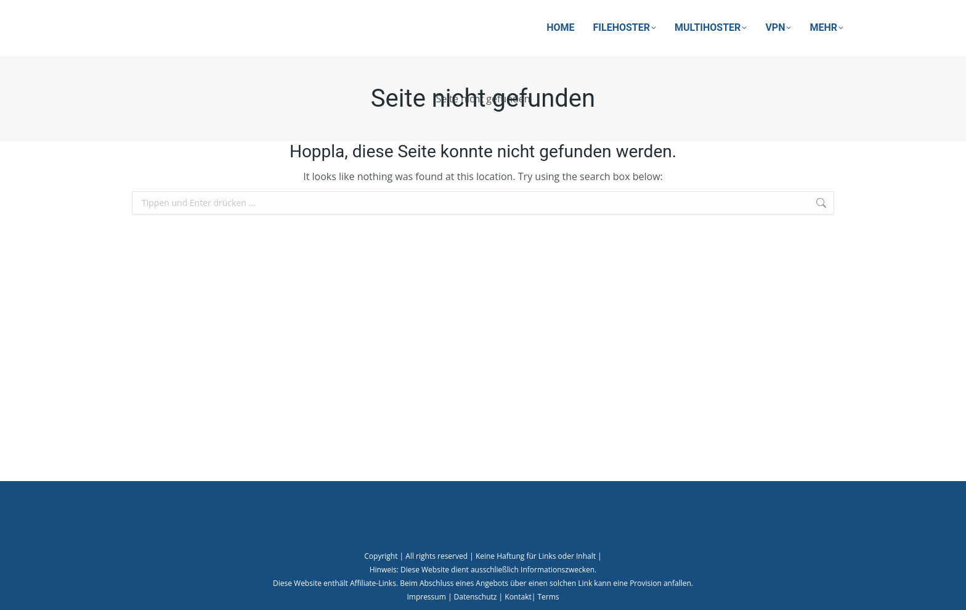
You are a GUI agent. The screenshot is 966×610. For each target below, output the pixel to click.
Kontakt (518, 596)
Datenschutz (475, 596)
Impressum (426, 596)
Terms (548, 596)
